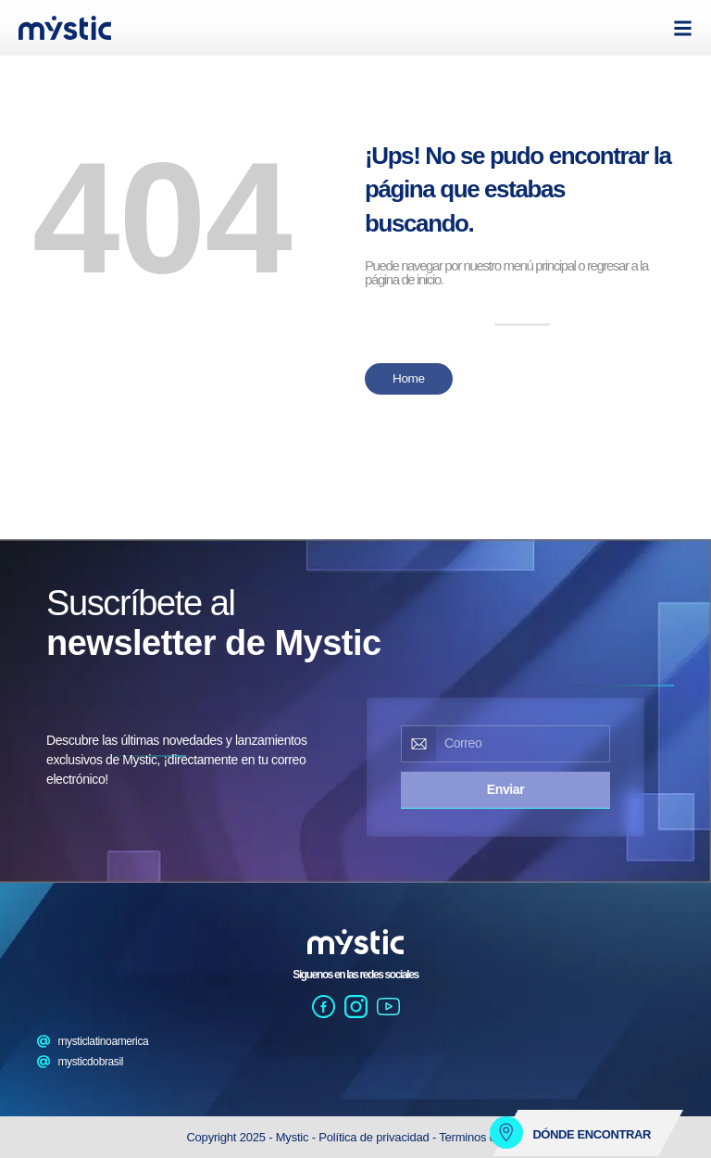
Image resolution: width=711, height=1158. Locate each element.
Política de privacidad (375, 1137)
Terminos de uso (481, 1137)
